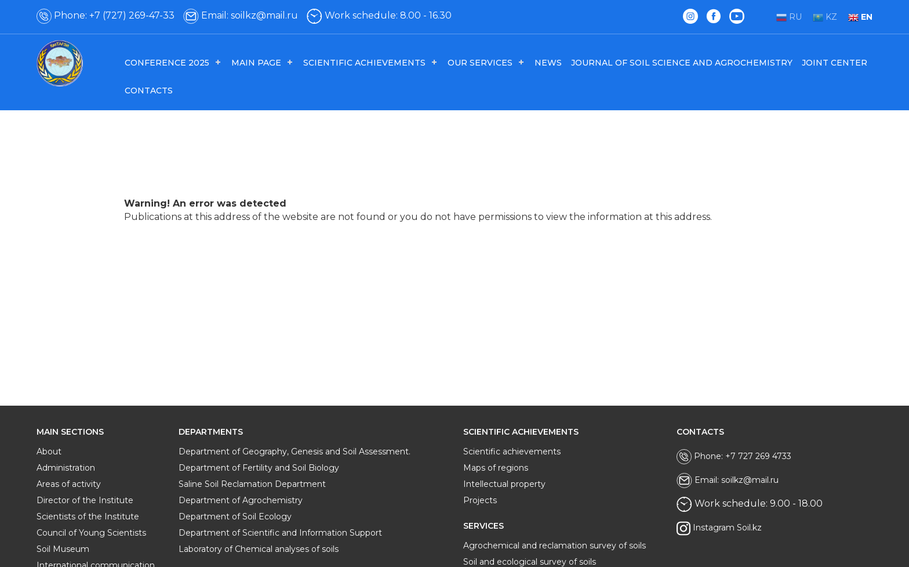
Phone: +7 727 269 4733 (734, 456)
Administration (66, 468)
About (49, 451)
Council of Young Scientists (91, 533)
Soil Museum (63, 549)
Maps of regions (495, 468)
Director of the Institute (85, 500)
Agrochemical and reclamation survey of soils (554, 545)
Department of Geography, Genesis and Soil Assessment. (294, 451)
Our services (480, 62)
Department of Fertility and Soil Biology (259, 468)
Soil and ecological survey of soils (529, 562)
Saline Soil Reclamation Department (252, 484)
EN (860, 17)
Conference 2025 (167, 62)
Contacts (149, 90)
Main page (256, 62)
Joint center (834, 62)
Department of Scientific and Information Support (280, 533)
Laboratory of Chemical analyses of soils (259, 549)
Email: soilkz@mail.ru (240, 15)
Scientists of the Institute (88, 516)
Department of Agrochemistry (241, 500)
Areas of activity (69, 484)
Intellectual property (504, 484)
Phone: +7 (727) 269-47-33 (105, 15)
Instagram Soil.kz (719, 528)
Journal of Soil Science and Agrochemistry (681, 62)
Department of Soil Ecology (235, 516)
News (548, 62)
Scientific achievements (364, 62)
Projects (480, 500)
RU (789, 17)
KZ (825, 17)
